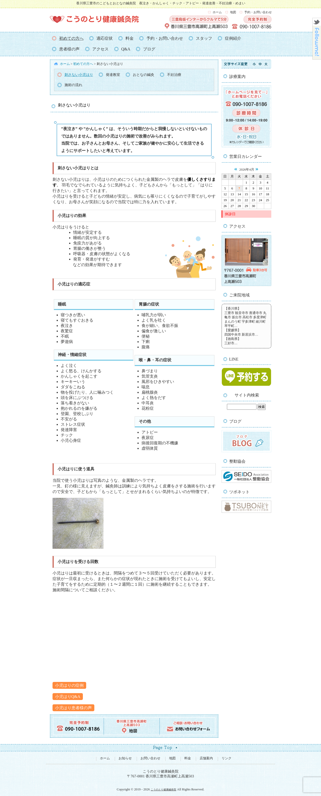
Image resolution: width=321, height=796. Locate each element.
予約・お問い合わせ (258, 12)
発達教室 (113, 75)
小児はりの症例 (69, 685)
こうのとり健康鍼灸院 (163, 789)
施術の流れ (73, 85)
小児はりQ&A (68, 696)
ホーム (217, 12)
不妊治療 (174, 75)
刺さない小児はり (79, 75)
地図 (233, 12)
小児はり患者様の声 (73, 707)
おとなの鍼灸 (143, 75)
